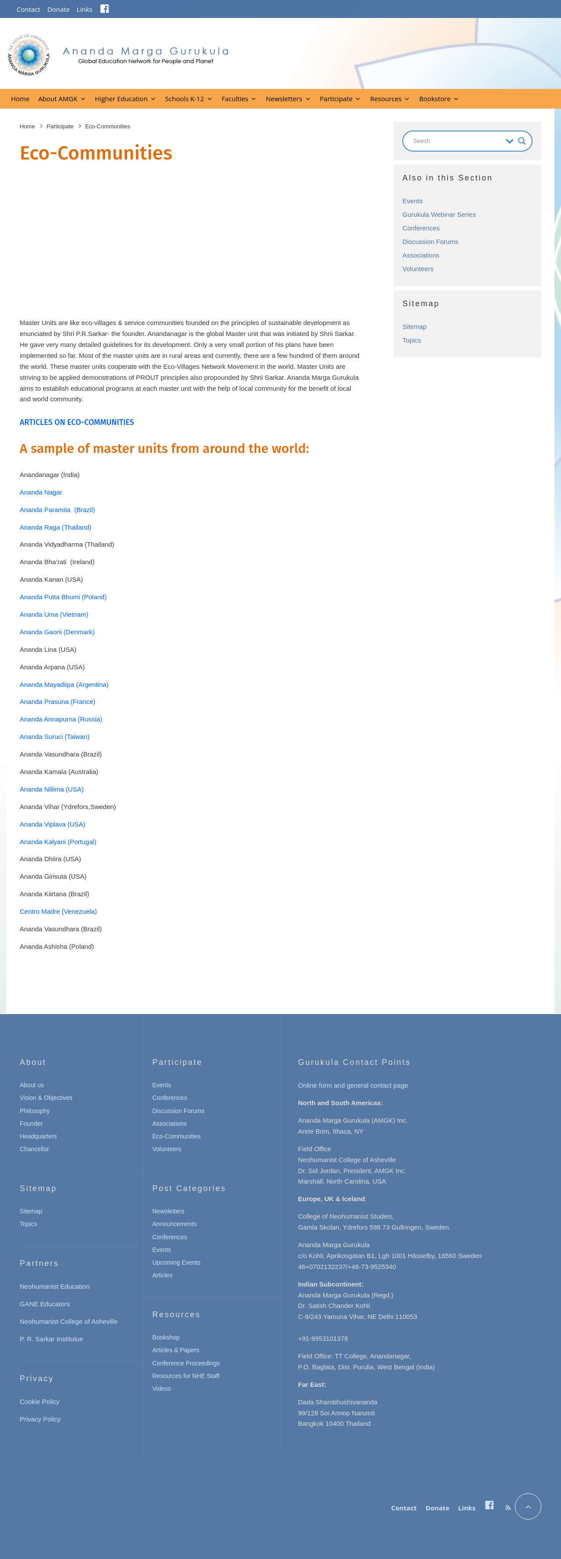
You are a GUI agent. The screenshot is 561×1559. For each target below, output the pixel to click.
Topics (411, 340)
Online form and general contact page (353, 1085)
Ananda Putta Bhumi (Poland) (63, 597)
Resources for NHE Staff (186, 1375)
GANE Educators (45, 1304)
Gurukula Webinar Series (439, 214)
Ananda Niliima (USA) (52, 789)
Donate (58, 9)
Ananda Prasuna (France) (58, 701)
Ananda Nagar (41, 492)
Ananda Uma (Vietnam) (54, 614)
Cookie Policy (40, 1401)
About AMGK (57, 98)
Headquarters (38, 1136)
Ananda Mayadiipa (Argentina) (64, 684)
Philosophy (35, 1110)
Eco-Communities (177, 1136)
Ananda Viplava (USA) (52, 824)
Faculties (235, 98)
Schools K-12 (184, 98)
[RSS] (508, 1508)
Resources (385, 98)
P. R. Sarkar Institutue (51, 1339)
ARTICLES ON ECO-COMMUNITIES (77, 422)
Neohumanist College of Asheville (68, 1321)
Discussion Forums (430, 241)
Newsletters (284, 98)
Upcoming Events (177, 1262)
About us (32, 1085)
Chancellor (34, 1148)
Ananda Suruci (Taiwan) (54, 736)
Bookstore (435, 98)
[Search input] (457, 141)
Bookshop (166, 1337)
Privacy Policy (40, 1419)
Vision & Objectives (46, 1097)
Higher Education (121, 98)
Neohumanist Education (54, 1286)
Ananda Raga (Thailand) (55, 527)
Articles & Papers (176, 1350)
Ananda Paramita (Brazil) (57, 509)
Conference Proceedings (186, 1363)
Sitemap (414, 326)
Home (20, 98)
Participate (336, 98)
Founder (31, 1123)
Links (84, 9)
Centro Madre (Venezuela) (58, 911)
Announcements (175, 1223)
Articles (163, 1275)
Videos (162, 1388)
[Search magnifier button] (522, 141)
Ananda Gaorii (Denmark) (57, 632)
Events (412, 201)
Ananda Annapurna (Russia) (61, 719)
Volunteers (417, 268)
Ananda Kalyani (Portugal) (58, 841)
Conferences (421, 228)
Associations (420, 255)
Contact (28, 9)
